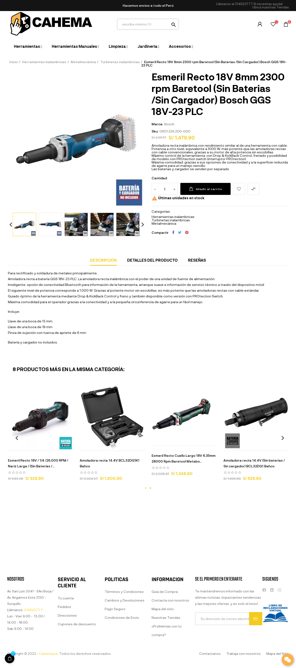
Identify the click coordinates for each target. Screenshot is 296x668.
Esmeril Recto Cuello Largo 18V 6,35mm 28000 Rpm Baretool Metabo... (184, 458)
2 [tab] (150, 488)
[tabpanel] (40, 435)
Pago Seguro (115, 657)
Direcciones (67, 658)
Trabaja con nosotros (243, 653)
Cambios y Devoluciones (124, 648)
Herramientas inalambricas (173, 217)
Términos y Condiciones (124, 640)
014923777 (244, 4)
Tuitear (180, 232)
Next (140, 224)
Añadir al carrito (205, 189)
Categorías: (161, 211)
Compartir (173, 232)
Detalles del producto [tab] (152, 260)
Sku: (155, 131)
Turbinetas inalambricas (171, 220)
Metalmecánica (164, 223)
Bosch (169, 124)
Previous (9, 224)
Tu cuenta (66, 640)
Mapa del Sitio (277, 653)
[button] (270, 7)
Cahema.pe (48, 653)
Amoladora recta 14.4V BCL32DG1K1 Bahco (109, 463)
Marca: (157, 124)
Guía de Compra (165, 645)
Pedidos (64, 649)
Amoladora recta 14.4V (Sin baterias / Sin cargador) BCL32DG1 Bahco (254, 463)
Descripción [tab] (103, 260)
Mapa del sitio (163, 662)
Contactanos (210, 653)
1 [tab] (145, 488)
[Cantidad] (165, 189)
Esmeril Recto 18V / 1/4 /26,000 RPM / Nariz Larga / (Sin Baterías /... (38, 463)
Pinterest (186, 232)
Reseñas (197, 260)
